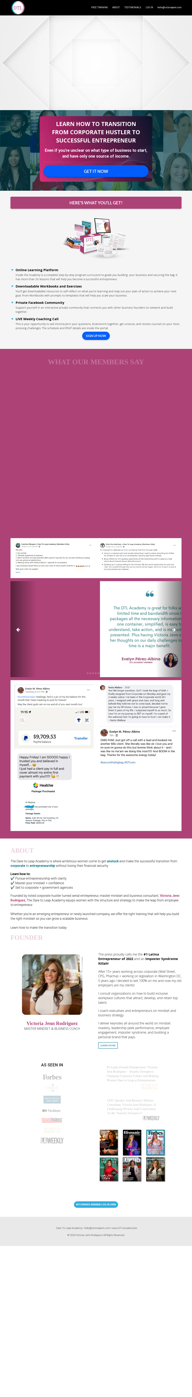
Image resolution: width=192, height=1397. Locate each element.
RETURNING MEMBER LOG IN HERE (96, 1204)
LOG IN (149, 7)
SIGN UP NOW (96, 336)
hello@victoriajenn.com (170, 7)
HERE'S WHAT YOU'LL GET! (96, 202)
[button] (23, 629)
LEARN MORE (108, 1045)
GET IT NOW (96, 171)
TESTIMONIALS (132, 7)
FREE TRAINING (99, 7)
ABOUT (116, 7)
